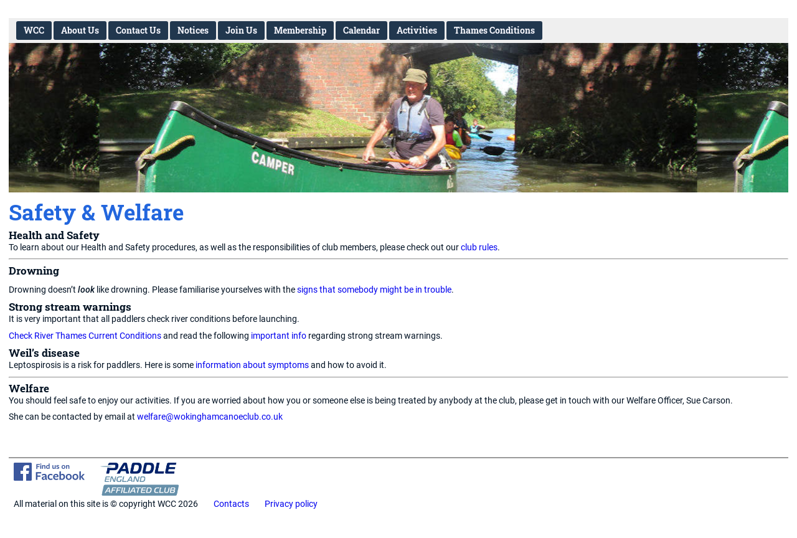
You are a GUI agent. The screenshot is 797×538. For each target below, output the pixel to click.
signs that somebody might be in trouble (374, 290)
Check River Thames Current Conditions (85, 336)
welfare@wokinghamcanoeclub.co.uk (210, 417)
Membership (300, 30)
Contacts (231, 504)
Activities (417, 30)
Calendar (361, 30)
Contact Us (138, 30)
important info (278, 336)
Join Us (241, 30)
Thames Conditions (494, 30)
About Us (80, 30)
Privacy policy (291, 504)
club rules (479, 247)
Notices (193, 30)
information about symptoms (252, 365)
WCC (34, 30)
